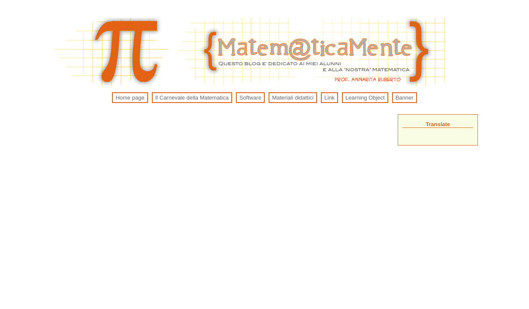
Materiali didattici (293, 97)
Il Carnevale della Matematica (192, 97)
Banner (405, 97)
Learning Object (365, 97)
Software (250, 97)
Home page (129, 97)
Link (329, 97)
